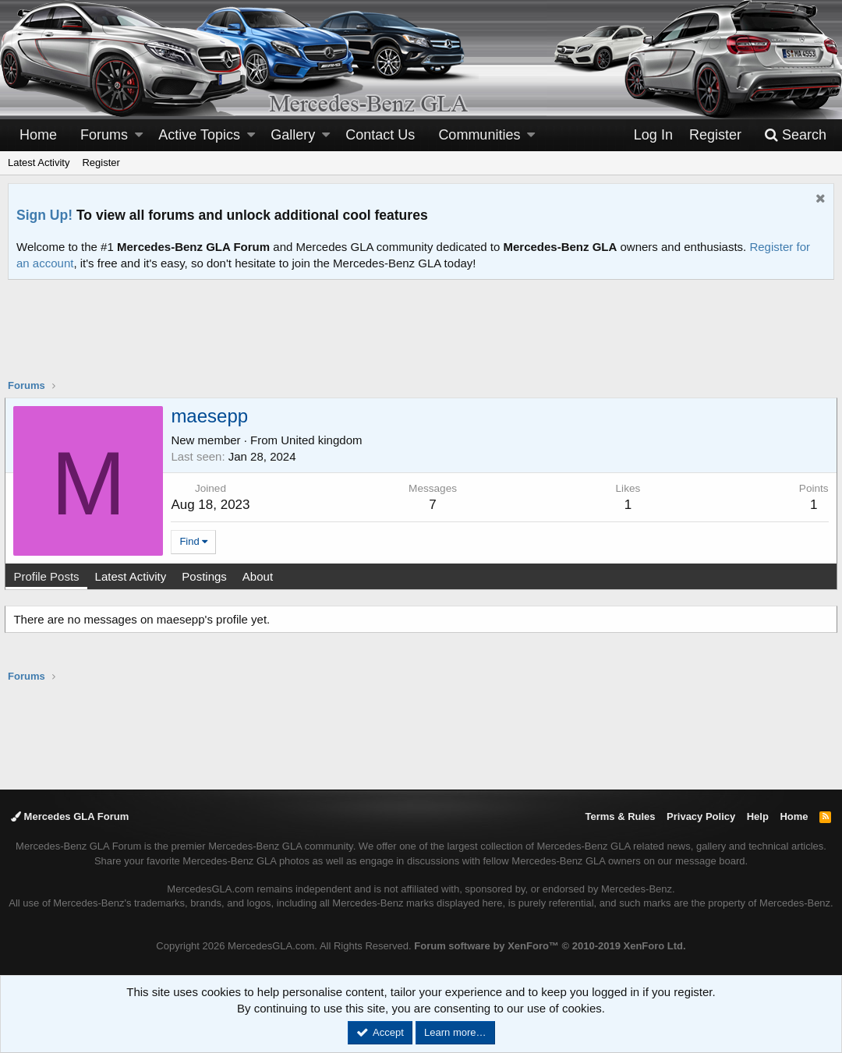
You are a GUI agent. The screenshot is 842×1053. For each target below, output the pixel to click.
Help (758, 816)
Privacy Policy (701, 816)
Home (38, 135)
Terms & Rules (620, 816)
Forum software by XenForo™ (549, 946)
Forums (104, 135)
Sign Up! (44, 215)
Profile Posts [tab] (49, 576)
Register (100, 162)
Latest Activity (38, 162)
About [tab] (260, 576)
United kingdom (324, 440)
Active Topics (199, 135)
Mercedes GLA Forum (70, 816)
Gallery (293, 135)
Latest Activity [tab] (133, 576)
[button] (139, 135)
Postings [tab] (207, 576)
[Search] (795, 135)
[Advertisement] (421, 339)
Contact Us (380, 135)
